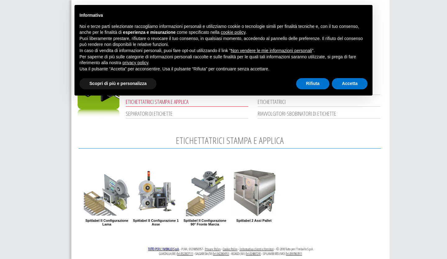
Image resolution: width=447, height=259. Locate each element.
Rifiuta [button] (313, 83)
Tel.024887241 (253, 253)
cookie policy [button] (233, 32)
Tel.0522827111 (185, 253)
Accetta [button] (350, 83)
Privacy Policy (213, 249)
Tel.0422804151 (221, 253)
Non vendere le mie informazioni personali (271, 50)
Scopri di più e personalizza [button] (118, 83)
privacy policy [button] (135, 62)
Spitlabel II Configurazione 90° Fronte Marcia (204, 222)
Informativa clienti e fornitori (257, 249)
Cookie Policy (230, 249)
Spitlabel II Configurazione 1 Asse (155, 222)
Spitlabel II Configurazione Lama (106, 222)
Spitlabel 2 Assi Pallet (253, 220)
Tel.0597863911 (294, 253)
